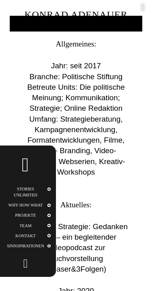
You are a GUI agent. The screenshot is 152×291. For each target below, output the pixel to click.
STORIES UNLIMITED (25, 192)
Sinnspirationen (25, 246)
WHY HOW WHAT (26, 205)
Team (25, 226)
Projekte (25, 215)
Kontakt (25, 236)
